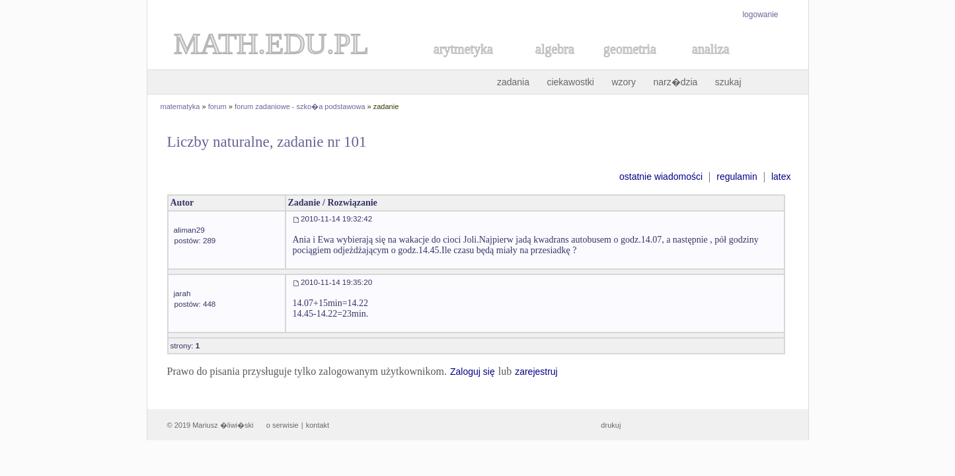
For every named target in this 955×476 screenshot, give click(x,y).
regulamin (736, 176)
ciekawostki (570, 82)
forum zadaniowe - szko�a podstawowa (300, 106)
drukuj (611, 425)
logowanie (760, 14)
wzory (623, 82)
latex (781, 176)
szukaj (728, 82)
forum (217, 106)
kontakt (317, 425)
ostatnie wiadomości (661, 176)
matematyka (180, 106)
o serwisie (282, 425)
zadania (513, 82)
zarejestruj (536, 371)
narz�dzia (675, 82)
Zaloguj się (472, 371)
